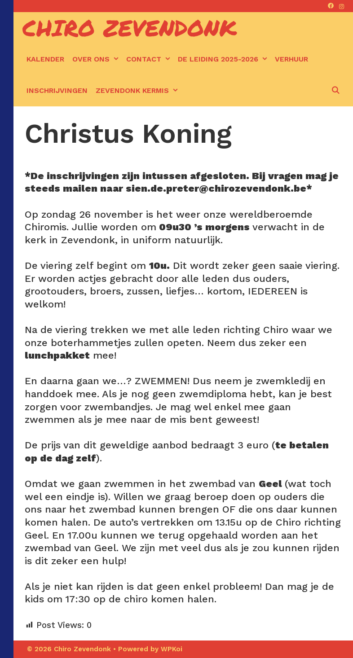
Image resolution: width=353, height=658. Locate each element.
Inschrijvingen (57, 90)
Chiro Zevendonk (129, 28)
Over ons (97, 59)
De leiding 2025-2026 (224, 59)
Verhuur (291, 59)
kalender (45, 59)
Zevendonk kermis (138, 90)
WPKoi (171, 649)
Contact (150, 59)
